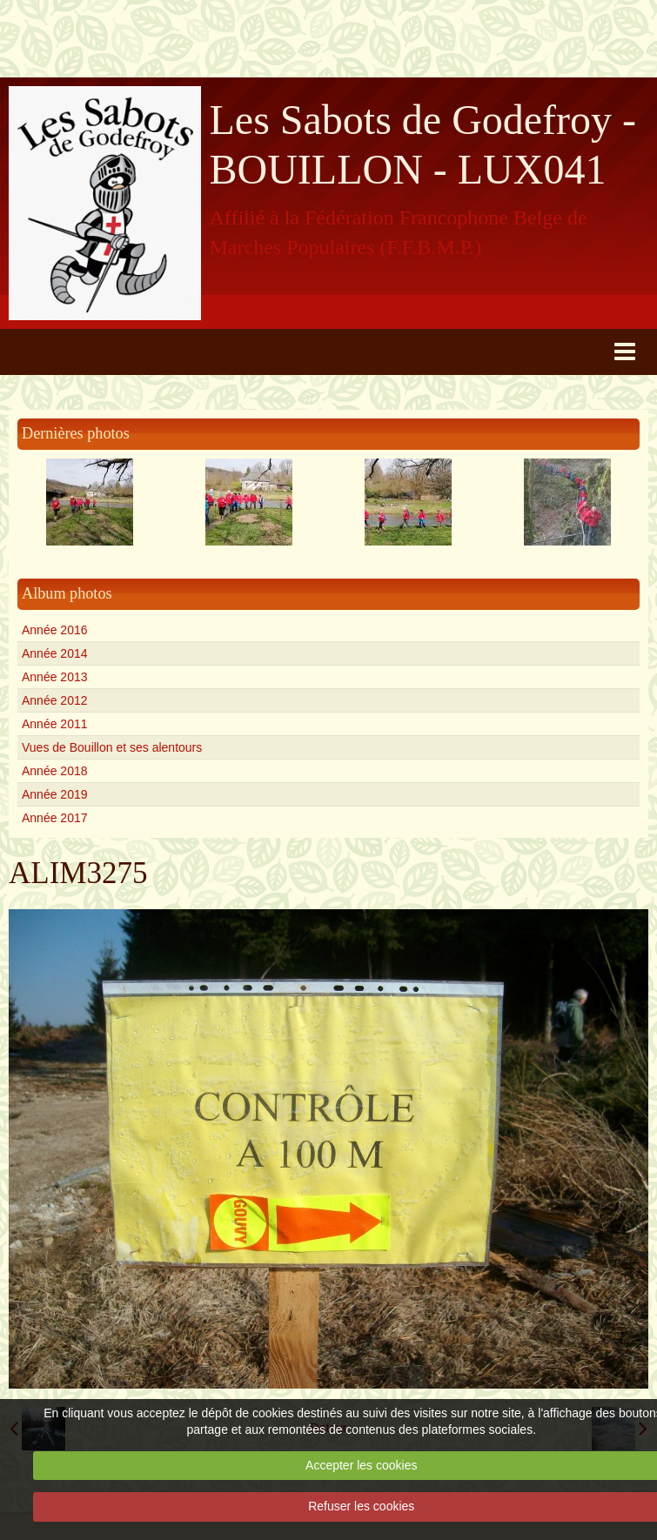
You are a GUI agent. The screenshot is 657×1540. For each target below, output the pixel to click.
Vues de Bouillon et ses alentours (112, 747)
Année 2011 (55, 724)
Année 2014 (55, 653)
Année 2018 (55, 771)
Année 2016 (55, 630)
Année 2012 (55, 700)
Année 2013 (55, 677)
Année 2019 (55, 794)
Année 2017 (55, 818)
